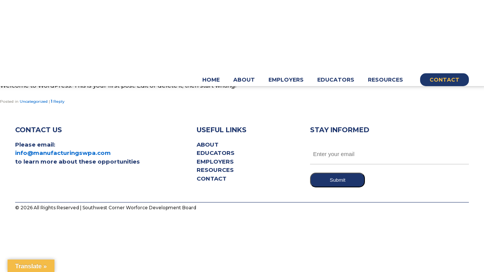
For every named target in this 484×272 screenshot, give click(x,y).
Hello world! (51, 57)
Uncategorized (34, 101)
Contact (444, 23)
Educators (335, 23)
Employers (286, 23)
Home (211, 23)
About (244, 23)
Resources (385, 23)
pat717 (71, 76)
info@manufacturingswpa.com (63, 152)
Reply (58, 101)
